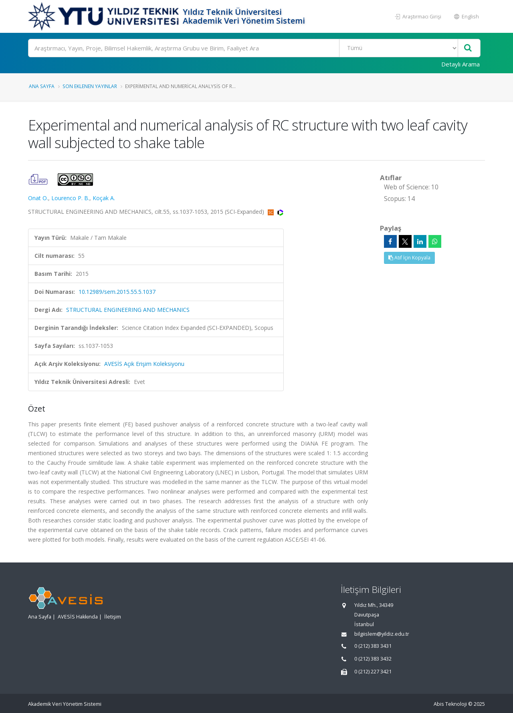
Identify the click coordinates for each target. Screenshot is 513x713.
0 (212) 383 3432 (373, 658)
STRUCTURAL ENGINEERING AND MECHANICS (128, 309)
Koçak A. (104, 198)
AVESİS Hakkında (78, 616)
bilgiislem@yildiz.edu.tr (381, 634)
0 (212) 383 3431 (373, 646)
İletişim (112, 616)
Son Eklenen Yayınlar (90, 86)
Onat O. (38, 198)
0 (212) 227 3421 (373, 671)
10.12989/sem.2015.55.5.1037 (117, 291)
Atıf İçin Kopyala (409, 257)
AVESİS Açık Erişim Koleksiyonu (144, 364)
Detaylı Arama (460, 64)
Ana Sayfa (42, 86)
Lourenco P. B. (70, 198)
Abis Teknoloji (450, 704)
